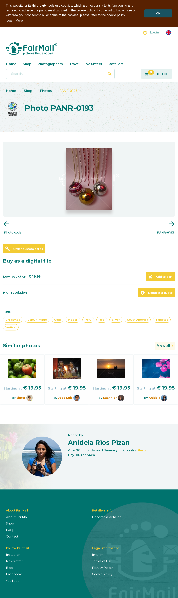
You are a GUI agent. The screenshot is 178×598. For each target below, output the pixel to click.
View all (163, 345)
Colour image (37, 319)
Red (102, 319)
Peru (88, 319)
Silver (116, 319)
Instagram (13, 554)
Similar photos (21, 345)
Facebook (14, 574)
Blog (9, 567)
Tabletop (161, 319)
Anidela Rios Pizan (99, 442)
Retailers (116, 63)
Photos (46, 90)
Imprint (97, 554)
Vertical (10, 327)
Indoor (72, 319)
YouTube (13, 580)
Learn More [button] (14, 20)
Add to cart (160, 276)
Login (154, 32)
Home (11, 63)
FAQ (9, 530)
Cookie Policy (102, 574)
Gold (57, 319)
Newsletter (14, 561)
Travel (74, 63)
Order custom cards (24, 248)
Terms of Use (102, 561)
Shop (27, 63)
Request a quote (156, 292)
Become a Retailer (106, 516)
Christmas (12, 319)
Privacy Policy (102, 567)
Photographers (50, 63)
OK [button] (158, 13)
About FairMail (17, 516)
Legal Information (106, 548)
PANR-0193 (68, 90)
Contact (12, 536)
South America (137, 319)
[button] (170, 32)
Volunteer (94, 63)
